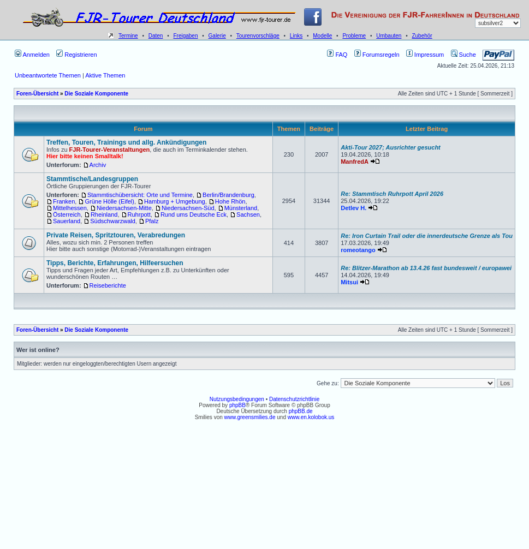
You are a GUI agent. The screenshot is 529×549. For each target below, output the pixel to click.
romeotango (358, 250)
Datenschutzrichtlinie (294, 399)
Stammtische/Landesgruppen (92, 179)
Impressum (425, 54)
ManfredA (354, 161)
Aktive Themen (105, 75)
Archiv (98, 165)
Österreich (67, 214)
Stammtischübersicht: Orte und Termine (140, 195)
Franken (64, 201)
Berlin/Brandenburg (228, 195)
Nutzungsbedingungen (237, 399)
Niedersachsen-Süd (188, 208)
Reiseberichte (108, 285)
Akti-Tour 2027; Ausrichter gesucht (391, 147)
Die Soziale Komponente (96, 94)
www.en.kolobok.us (311, 417)
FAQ (337, 54)
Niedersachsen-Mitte (124, 208)
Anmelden (32, 54)
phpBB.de (301, 411)
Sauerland (66, 221)
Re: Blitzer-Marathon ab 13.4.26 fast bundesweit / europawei (426, 268)
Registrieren (76, 54)
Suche (463, 54)
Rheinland (104, 214)
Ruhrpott (139, 214)
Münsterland (241, 208)
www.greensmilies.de (250, 417)
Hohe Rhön (230, 201)
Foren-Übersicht (37, 94)
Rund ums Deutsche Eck (194, 214)
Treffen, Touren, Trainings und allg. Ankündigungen (126, 142)
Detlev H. (353, 208)
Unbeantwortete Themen (48, 75)
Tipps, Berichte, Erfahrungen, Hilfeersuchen (114, 263)
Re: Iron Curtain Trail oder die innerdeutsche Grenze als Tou (427, 235)
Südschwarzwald (112, 221)
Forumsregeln (377, 54)
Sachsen (248, 214)
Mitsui (349, 282)
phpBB (237, 405)
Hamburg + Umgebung (174, 201)
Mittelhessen (70, 208)
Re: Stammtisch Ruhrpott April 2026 (392, 193)
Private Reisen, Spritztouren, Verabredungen (115, 235)
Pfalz (151, 221)
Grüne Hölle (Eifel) (109, 201)
